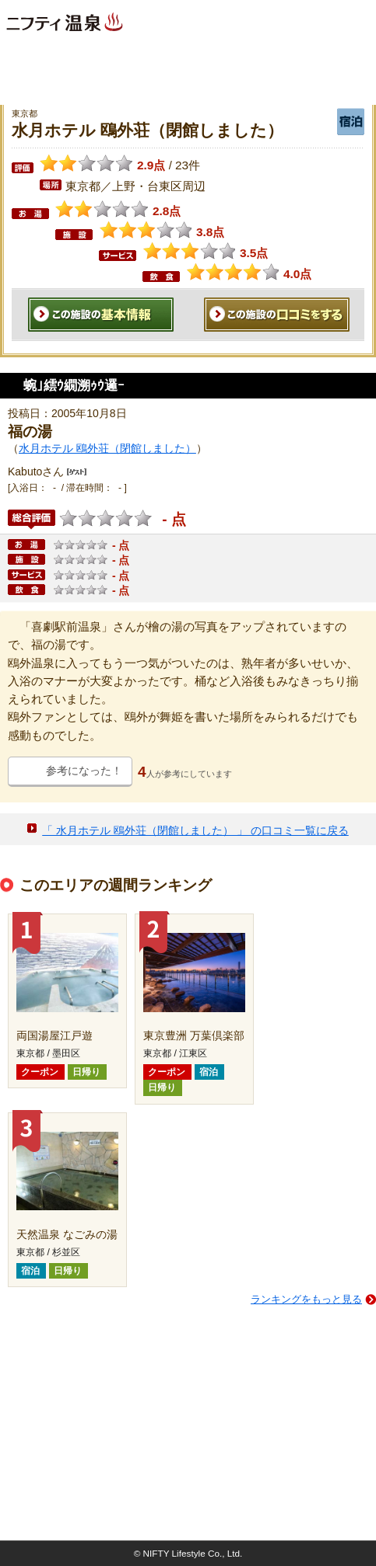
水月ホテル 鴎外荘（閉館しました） (107, 448)
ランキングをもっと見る (306, 1299)
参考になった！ (84, 770)
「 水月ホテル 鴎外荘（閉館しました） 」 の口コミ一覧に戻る (195, 830)
